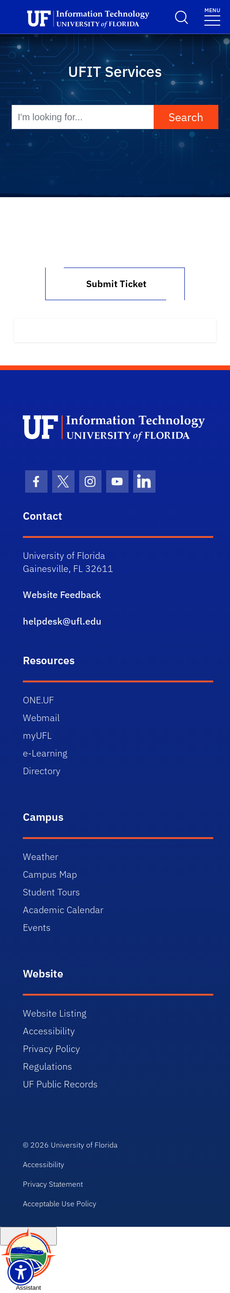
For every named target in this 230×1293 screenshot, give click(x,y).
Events (37, 927)
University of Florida (84, 1144)
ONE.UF (38, 700)
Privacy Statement (53, 1184)
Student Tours (51, 892)
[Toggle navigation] (212, 16)
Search (186, 117)
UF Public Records (60, 1084)
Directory (42, 770)
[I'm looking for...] (83, 117)
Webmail (41, 717)
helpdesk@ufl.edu (62, 621)
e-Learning (45, 753)
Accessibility (49, 1031)
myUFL (37, 735)
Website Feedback (62, 594)
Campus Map (50, 874)
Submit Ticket (115, 283)
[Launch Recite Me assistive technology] (20, 1272)
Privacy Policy (51, 1048)
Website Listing (55, 1013)
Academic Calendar (63, 909)
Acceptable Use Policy (59, 1203)
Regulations (47, 1066)
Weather (40, 856)
